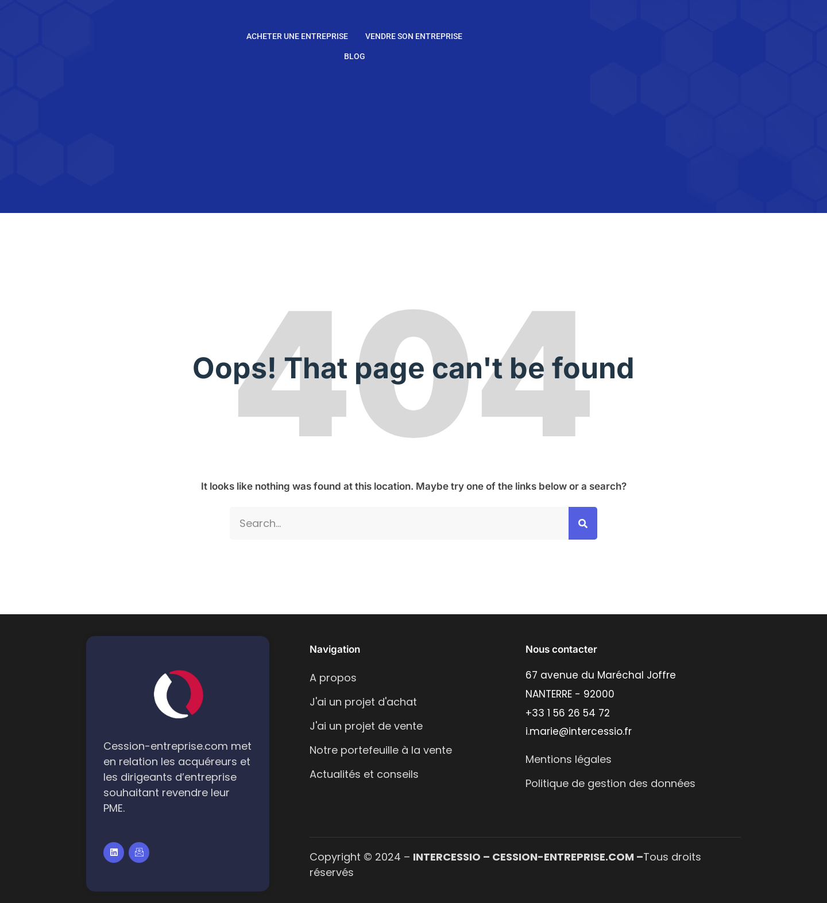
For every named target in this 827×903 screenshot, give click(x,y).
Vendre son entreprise (413, 36)
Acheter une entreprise (297, 36)
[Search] (583, 523)
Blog (354, 56)
